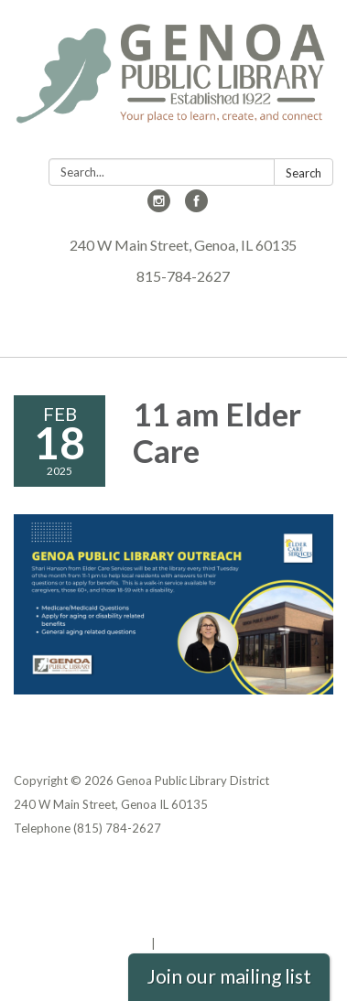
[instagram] (158, 206)
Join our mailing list (228, 976)
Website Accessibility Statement (110, 919)
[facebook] (196, 206)
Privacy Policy (53, 872)
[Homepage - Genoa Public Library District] (173, 82)
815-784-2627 (183, 276)
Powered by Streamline (81, 943)
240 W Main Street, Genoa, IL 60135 (183, 244)
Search (303, 173)
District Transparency (78, 895)
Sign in (178, 943)
